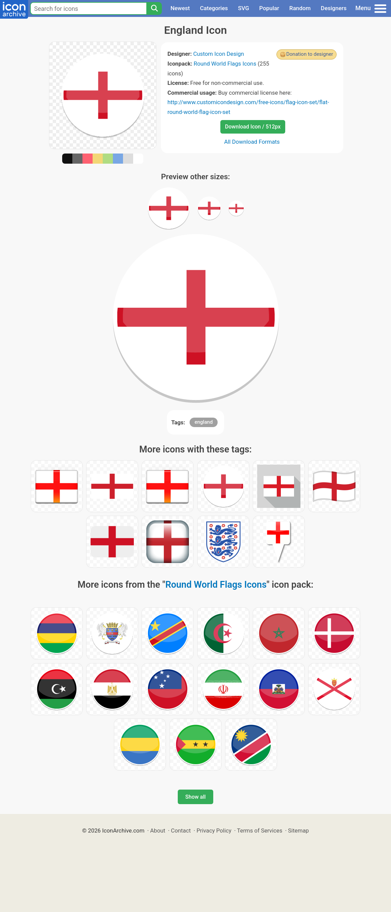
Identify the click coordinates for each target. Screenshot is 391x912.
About (157, 830)
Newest (180, 8)
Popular (269, 8)
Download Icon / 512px (252, 126)
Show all (195, 797)
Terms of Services (259, 830)
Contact (181, 830)
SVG (243, 8)
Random (300, 8)
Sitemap (298, 830)
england (204, 422)
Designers (333, 8)
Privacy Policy (213, 830)
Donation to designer (309, 54)
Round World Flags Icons (225, 63)
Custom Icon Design (218, 53)
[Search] (154, 8)
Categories (214, 8)
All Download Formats (252, 141)
